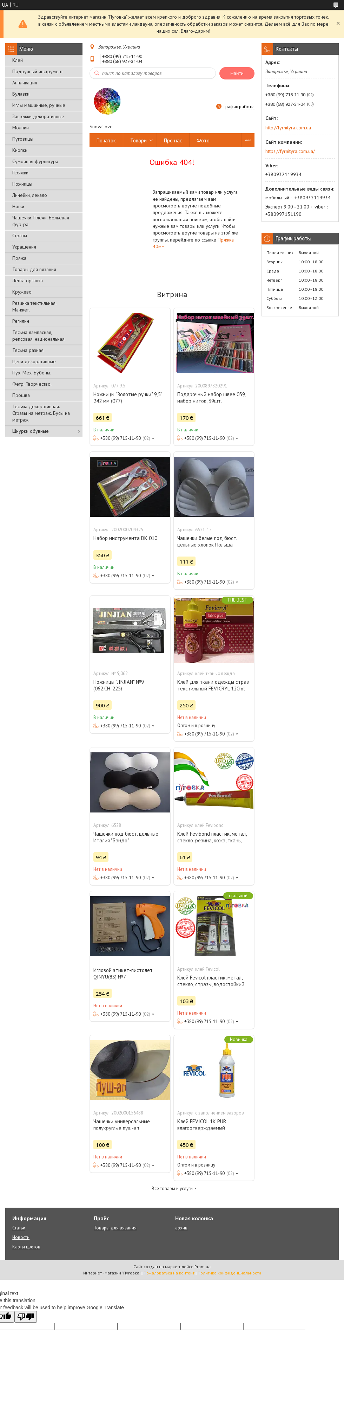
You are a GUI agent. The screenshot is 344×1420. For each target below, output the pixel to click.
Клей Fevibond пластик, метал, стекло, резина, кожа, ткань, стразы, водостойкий (211, 840)
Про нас (173, 140)
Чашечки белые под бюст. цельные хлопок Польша (207, 541)
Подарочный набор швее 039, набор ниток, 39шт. (211, 397)
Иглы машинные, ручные (38, 105)
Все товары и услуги (172, 1188)
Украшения (24, 247)
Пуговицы (22, 139)
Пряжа (19, 258)
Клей (17, 60)
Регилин (20, 321)
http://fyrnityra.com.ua (288, 127)
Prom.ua (202, 1266)
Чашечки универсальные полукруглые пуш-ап (121, 1124)
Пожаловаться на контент (169, 1273)
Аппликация (24, 82)
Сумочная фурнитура (35, 161)
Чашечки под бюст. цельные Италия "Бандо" (125, 837)
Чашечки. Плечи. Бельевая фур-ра (40, 220)
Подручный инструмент (37, 71)
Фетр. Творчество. (32, 384)
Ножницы (22, 184)
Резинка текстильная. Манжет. (34, 306)
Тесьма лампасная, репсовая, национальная (38, 335)
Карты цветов (26, 1247)
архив (181, 1228)
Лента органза (27, 280)
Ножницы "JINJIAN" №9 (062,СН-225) (118, 685)
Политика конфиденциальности (229, 1273)
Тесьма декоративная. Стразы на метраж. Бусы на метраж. (41, 413)
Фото (203, 140)
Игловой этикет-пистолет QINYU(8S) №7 (123, 973)
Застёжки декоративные (38, 116)
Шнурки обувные (30, 431)
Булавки (20, 94)
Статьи (18, 1228)
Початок (106, 140)
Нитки (18, 206)
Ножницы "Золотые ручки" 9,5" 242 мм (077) (127, 397)
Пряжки (20, 172)
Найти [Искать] (237, 73)
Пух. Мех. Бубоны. (31, 373)
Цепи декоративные (34, 361)
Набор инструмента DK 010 (125, 538)
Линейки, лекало (29, 195)
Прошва (21, 395)
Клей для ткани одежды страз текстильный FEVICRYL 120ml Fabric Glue (213, 689)
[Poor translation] (25, 1317)
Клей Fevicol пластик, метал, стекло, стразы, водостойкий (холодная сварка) (210, 984)
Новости (20, 1237)
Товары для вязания (34, 269)
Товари (138, 140)
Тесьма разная (28, 350)
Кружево (22, 292)
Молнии (20, 127)
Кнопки (19, 150)
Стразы (19, 235)
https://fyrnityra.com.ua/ (290, 151)
